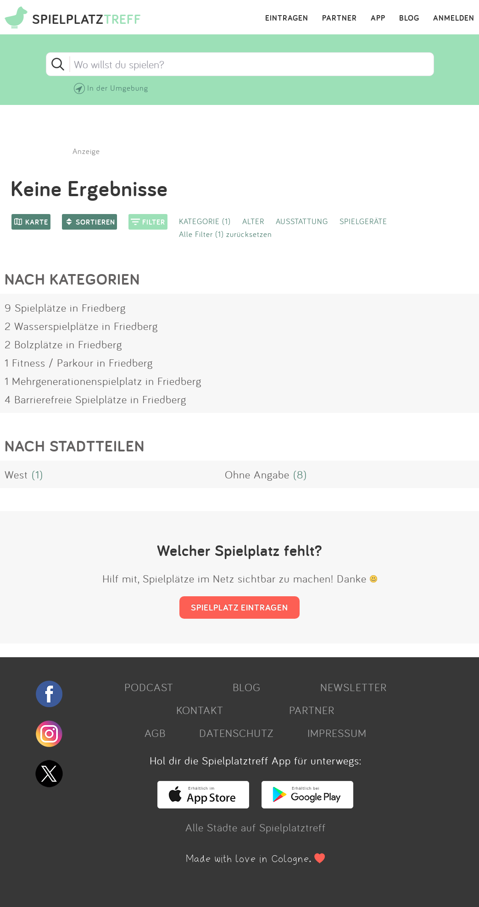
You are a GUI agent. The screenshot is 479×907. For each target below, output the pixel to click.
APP (378, 18)
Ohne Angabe (257, 474)
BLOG (409, 18)
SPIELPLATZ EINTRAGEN (239, 607)
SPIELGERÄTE (363, 221)
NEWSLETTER (353, 687)
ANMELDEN (453, 18)
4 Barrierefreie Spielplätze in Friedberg (95, 399)
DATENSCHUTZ (236, 733)
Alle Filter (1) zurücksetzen (225, 234)
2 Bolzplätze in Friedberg (63, 344)
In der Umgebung (117, 88)
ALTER (253, 221)
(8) (300, 474)
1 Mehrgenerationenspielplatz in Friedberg (103, 381)
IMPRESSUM (337, 733)
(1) (37, 474)
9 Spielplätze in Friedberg (65, 307)
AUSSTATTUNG (302, 221)
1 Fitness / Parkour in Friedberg (79, 362)
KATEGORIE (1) (205, 221)
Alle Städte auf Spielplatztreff (255, 827)
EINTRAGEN (286, 18)
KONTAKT (199, 710)
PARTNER (339, 18)
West (16, 474)
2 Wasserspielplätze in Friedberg (81, 326)
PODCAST (148, 687)
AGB (155, 733)
